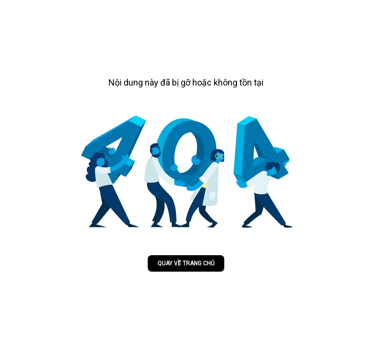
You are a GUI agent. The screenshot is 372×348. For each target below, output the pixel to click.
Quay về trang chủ (186, 263)
